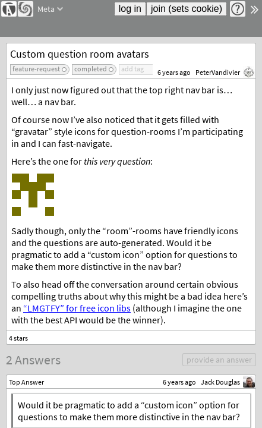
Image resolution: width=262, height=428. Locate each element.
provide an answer (219, 359)
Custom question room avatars (79, 54)
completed (90, 68)
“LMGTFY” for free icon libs (77, 308)
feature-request (36, 68)
